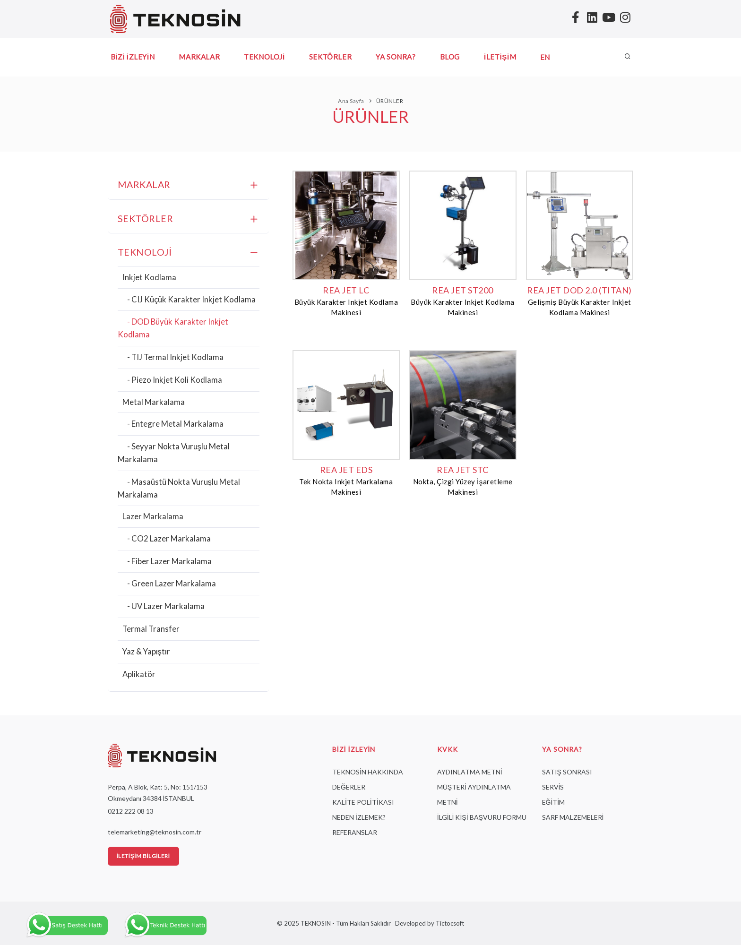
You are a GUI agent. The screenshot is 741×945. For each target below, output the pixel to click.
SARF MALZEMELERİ (573, 817)
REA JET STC (463, 469)
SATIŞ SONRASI (567, 772)
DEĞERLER (348, 787)
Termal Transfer (151, 629)
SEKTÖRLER (330, 56)
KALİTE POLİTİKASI (363, 802)
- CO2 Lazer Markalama (169, 538)
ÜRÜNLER (390, 100)
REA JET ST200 (462, 290)
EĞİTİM (553, 802)
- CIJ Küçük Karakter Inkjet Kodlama (191, 299)
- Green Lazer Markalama (171, 583)
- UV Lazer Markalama (166, 606)
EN (545, 57)
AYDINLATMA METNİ (469, 772)
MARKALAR (199, 56)
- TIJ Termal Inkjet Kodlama (175, 357)
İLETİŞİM (500, 56)
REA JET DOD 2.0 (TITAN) (579, 290)
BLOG (450, 56)
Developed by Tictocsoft (428, 923)
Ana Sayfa (351, 100)
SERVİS (553, 787)
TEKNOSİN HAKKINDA (367, 772)
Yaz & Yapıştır (146, 651)
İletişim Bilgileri (143, 855)
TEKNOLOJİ (264, 56)
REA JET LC (346, 290)
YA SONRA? (395, 56)
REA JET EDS (346, 469)
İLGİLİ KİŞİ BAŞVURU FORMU (481, 817)
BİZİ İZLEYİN (133, 56)
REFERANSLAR (354, 832)
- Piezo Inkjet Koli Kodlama (174, 380)
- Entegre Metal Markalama (175, 424)
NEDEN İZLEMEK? (359, 817)
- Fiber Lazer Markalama (169, 561)
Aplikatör (138, 674)
